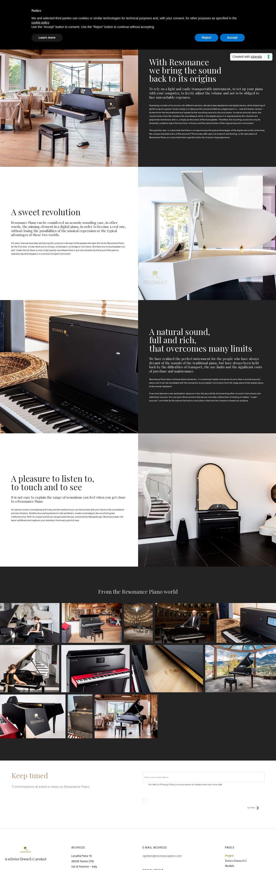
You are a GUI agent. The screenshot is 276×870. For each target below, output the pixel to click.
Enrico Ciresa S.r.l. (236, 860)
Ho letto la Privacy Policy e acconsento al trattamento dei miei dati (185, 784)
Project (229, 855)
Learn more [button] (47, 37)
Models (229, 866)
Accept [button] (232, 37)
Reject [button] (206, 37)
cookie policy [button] (40, 22)
